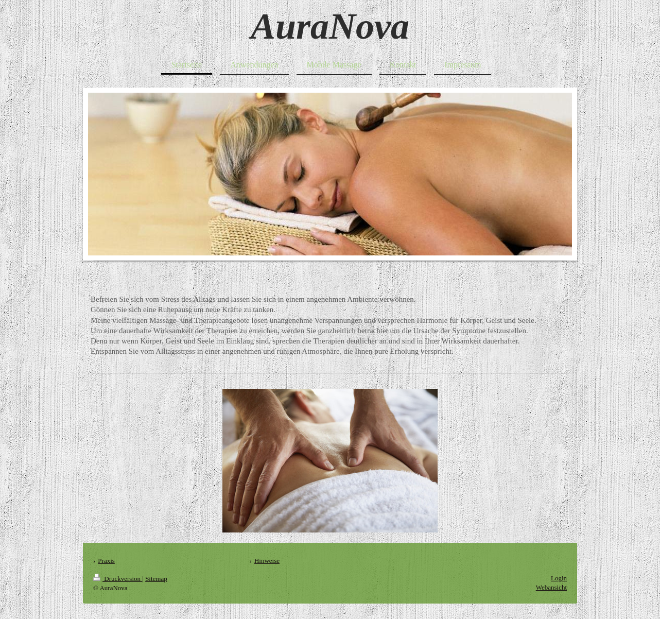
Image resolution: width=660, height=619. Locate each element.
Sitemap (156, 578)
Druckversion (117, 578)
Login (559, 578)
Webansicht (551, 587)
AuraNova (330, 26)
